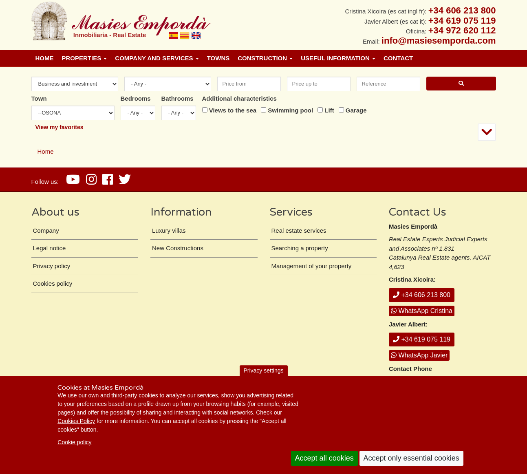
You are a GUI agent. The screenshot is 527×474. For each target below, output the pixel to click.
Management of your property (311, 265)
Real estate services (298, 230)
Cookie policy (74, 442)
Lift (329, 110)
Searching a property (299, 248)
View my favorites (59, 127)
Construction (265, 58)
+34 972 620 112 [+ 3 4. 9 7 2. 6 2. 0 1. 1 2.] (462, 30)
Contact (398, 58)
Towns (218, 58)
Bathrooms (177, 98)
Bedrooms (136, 98)
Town (39, 98)
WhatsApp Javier (419, 355)
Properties (84, 58)
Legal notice (49, 248)
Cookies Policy (76, 421)
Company (46, 230)
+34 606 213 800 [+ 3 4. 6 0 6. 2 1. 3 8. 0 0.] (462, 10)
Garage (356, 110)
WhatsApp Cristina (421, 310)
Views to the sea (232, 110)
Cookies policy (53, 283)
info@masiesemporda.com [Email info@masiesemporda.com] (438, 40)
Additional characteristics (239, 98)
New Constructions (177, 248)
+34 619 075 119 (421, 339)
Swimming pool (290, 110)
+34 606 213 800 (421, 294)
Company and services (156, 58)
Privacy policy (52, 265)
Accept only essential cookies (411, 458)
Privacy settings (263, 370)
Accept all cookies (324, 458)
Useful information (338, 58)
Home (44, 58)
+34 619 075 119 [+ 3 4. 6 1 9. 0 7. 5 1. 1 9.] (462, 20)
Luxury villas (169, 230)
